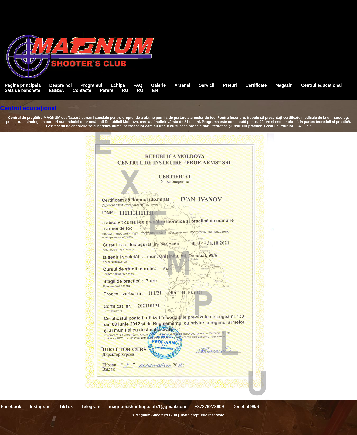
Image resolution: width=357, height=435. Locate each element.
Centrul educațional (321, 85)
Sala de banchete (22, 90)
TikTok (66, 406)
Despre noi (60, 85)
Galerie (158, 85)
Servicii (206, 85)
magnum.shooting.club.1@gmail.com (147, 406)
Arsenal (182, 85)
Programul (91, 85)
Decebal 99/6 (246, 406)
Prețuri (230, 85)
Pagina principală (23, 85)
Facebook (11, 406)
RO (140, 90)
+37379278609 (209, 406)
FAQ (138, 85)
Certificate (256, 85)
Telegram (90, 406)
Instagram (40, 406)
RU (125, 90)
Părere (106, 90)
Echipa (118, 85)
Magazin (284, 85)
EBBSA (56, 90)
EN (155, 90)
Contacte (82, 90)
